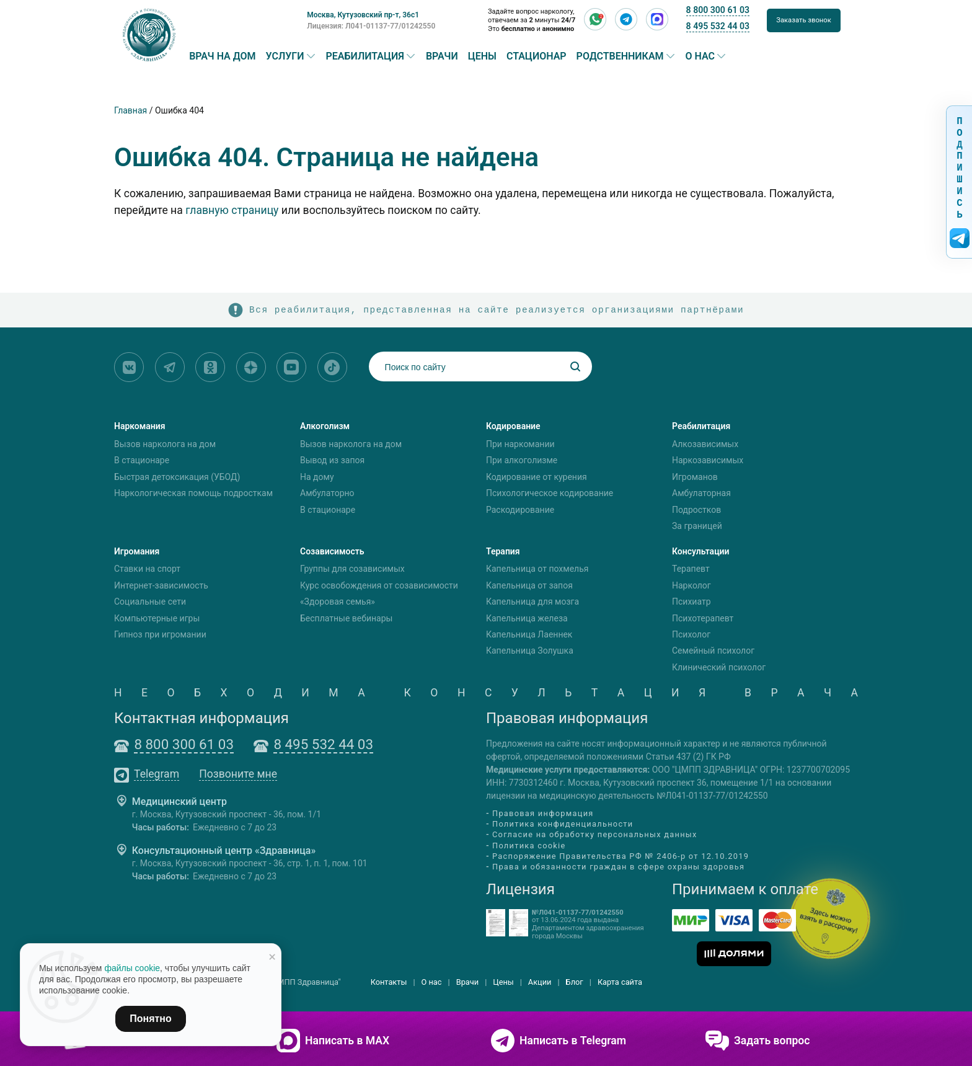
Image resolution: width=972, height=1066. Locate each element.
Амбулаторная (701, 493)
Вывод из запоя (332, 460)
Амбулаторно (327, 493)
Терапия (503, 551)
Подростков (696, 510)
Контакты (389, 982)
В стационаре (141, 460)
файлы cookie (132, 968)
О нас (700, 56)
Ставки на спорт (147, 569)
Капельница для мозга (532, 601)
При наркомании (520, 444)
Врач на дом (222, 56)
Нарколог (691, 585)
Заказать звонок (803, 20)
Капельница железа (527, 618)
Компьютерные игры (157, 618)
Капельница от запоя (529, 585)
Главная (130, 110)
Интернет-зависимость (161, 585)
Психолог (691, 634)
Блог (574, 982)
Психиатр (691, 601)
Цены (482, 56)
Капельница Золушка (529, 651)
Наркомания (140, 426)
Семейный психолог (713, 651)
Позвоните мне (238, 774)
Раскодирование (520, 510)
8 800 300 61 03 (717, 10)
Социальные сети (150, 601)
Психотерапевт (702, 618)
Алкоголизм (325, 426)
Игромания (136, 551)
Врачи (442, 56)
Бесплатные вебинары (346, 618)
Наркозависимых (707, 460)
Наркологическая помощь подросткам (193, 493)
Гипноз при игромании (160, 634)
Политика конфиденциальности (562, 823)
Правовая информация (543, 813)
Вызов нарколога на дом (165, 444)
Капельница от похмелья (537, 569)
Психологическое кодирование (549, 493)
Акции (540, 982)
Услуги (285, 56)
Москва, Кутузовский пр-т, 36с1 (363, 15)
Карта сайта (620, 982)
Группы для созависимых (352, 569)
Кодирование (513, 426)
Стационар (536, 56)
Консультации (701, 551)
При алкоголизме (521, 460)
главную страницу (231, 210)
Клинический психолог (719, 667)
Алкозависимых (705, 444)
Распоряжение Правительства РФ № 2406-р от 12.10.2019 (620, 856)
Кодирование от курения (536, 477)
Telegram (156, 774)
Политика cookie (529, 845)
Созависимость (332, 551)
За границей (697, 526)
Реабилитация (365, 56)
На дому (317, 477)
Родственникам (620, 56)
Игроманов (695, 477)
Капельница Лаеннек (529, 634)
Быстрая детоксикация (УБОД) (177, 477)
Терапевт (691, 569)
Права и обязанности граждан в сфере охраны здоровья (618, 866)
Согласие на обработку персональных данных (594, 835)
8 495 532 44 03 (717, 26)
